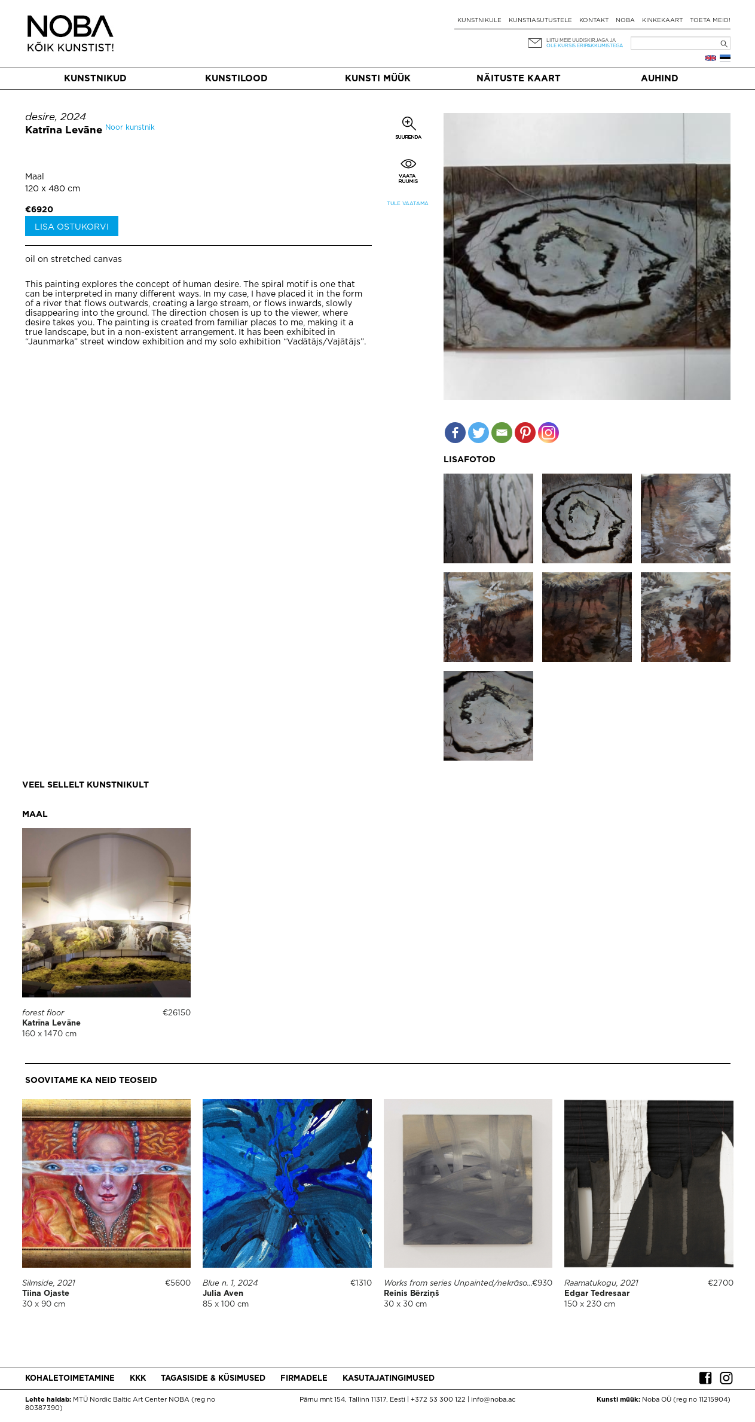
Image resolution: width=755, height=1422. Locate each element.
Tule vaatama (408, 204)
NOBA (625, 20)
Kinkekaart (662, 20)
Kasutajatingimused (389, 1378)
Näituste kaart (518, 79)
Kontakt (594, 20)
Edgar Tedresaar (596, 1293)
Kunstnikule (479, 20)
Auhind (659, 79)
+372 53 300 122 (438, 1400)
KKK (138, 1378)
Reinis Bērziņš (411, 1293)
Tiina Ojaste (45, 1293)
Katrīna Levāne (64, 130)
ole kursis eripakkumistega (584, 46)
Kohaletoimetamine (70, 1378)
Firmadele (304, 1378)
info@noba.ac (493, 1400)
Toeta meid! (710, 20)
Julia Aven (223, 1293)
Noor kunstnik (130, 127)
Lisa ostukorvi (72, 227)
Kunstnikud (95, 79)
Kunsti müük (378, 79)
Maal (34, 177)
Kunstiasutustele (540, 20)
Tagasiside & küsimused (213, 1378)
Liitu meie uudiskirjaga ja (581, 40)
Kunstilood (236, 79)
